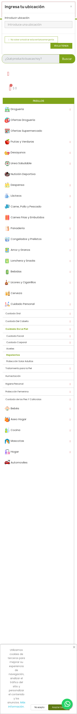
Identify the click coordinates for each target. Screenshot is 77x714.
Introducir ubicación (17, 17)
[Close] (71, 6)
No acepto (39, 707)
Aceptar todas (59, 707)
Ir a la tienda (61, 45)
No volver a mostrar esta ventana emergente (31, 39)
